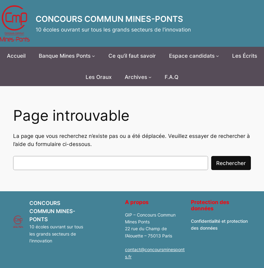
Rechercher (231, 163)
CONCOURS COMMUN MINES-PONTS (109, 19)
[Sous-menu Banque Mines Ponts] (93, 55)
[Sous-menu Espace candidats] (217, 55)
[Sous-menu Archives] (150, 77)
